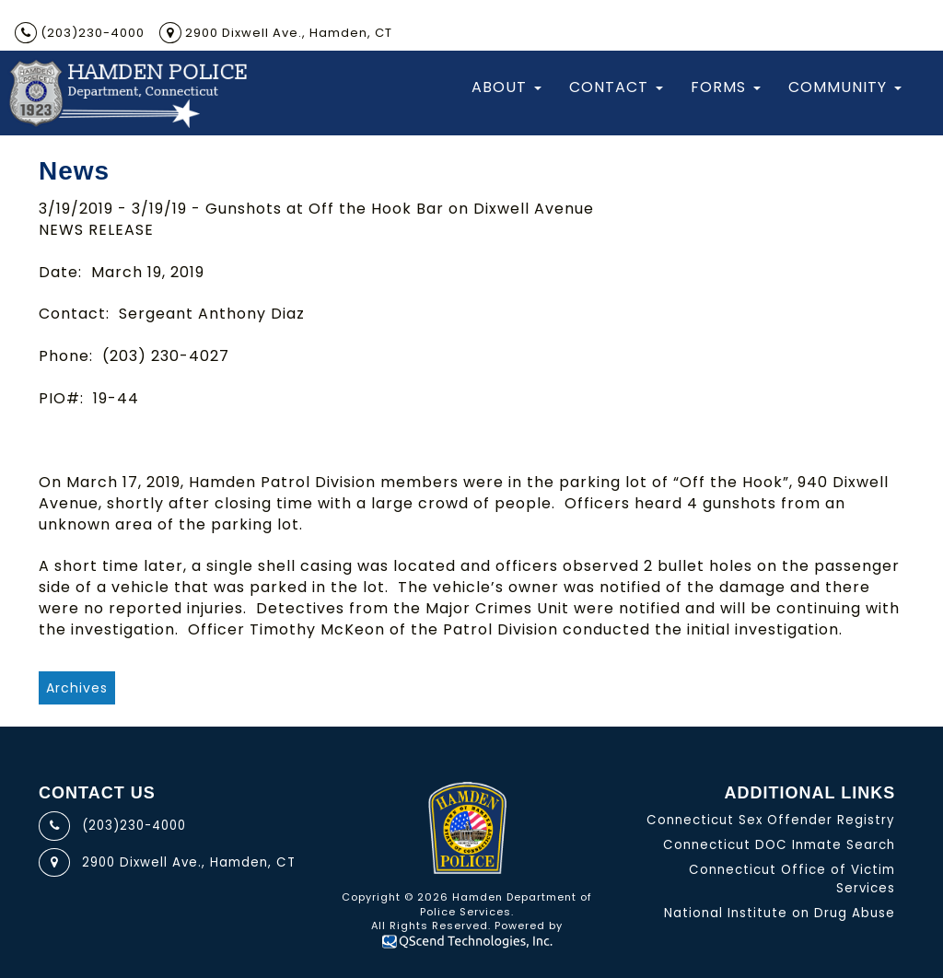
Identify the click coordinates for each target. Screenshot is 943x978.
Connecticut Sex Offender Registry (770, 820)
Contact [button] (616, 87)
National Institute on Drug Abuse (779, 913)
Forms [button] (726, 87)
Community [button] (845, 87)
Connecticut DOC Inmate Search (779, 845)
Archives (77, 688)
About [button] (506, 87)
